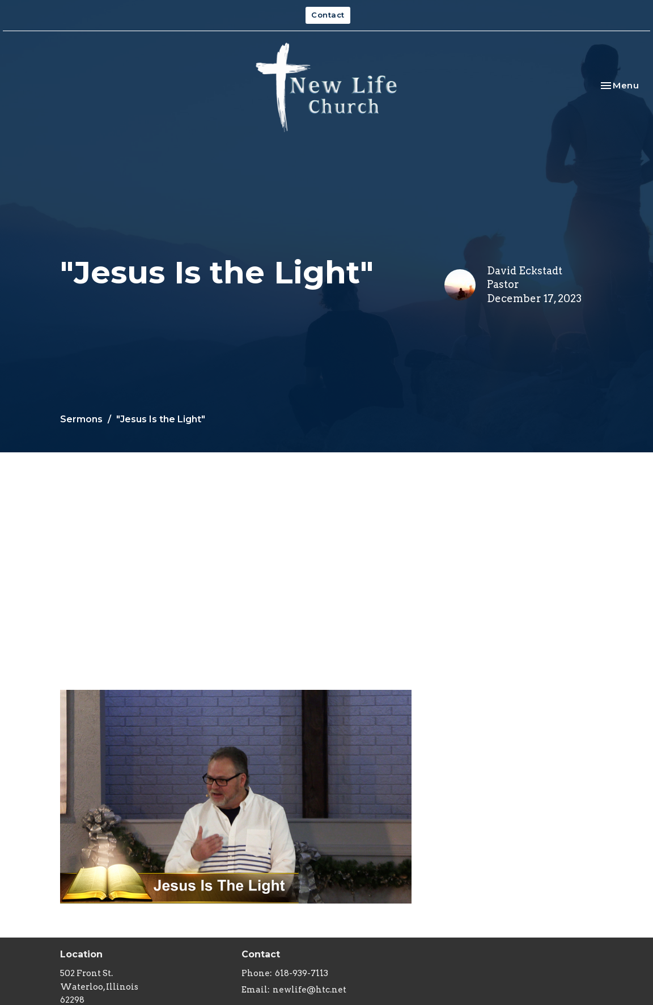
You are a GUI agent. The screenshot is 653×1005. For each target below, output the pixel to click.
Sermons (81, 419)
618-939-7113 (301, 973)
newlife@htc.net (309, 990)
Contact (328, 14)
